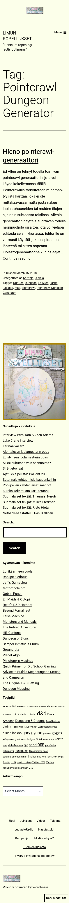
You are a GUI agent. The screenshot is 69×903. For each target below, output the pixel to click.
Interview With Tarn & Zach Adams (28, 435)
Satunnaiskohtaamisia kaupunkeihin (29, 479)
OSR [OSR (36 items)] (40, 745)
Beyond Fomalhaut (16, 610)
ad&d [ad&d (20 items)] (12, 706)
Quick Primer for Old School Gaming (29, 666)
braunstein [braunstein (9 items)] (7, 714)
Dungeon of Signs (16, 638)
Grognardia (11, 649)
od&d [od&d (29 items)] (33, 745)
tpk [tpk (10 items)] (62, 757)
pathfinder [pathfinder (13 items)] (50, 745)
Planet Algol (11, 655)
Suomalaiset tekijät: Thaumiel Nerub (29, 496)
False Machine (13, 616)
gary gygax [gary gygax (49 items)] (32, 732)
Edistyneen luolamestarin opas (25, 457)
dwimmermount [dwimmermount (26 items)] (14, 726)
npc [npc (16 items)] (26, 745)
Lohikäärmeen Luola (18, 571)
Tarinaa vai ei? (13, 446)
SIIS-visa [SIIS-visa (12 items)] (41, 756)
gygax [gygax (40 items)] (57, 733)
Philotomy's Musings (18, 661)
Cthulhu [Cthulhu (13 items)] (32, 714)
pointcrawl (28, 288)
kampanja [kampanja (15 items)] (48, 739)
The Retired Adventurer (19, 627)
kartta (54, 283)
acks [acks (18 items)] (6, 706)
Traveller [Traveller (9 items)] (6, 762)
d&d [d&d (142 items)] (41, 713)
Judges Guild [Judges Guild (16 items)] (34, 739)
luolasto (8, 288)
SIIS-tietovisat (13, 468)
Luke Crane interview (18, 440)
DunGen (18, 283)
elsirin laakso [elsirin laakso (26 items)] (12, 733)
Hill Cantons (12, 633)
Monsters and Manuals (20, 621)
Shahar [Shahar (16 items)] (32, 756)
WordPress (41, 887)
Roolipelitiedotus (15, 577)
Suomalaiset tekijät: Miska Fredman (29, 502)
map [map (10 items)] (5, 745)
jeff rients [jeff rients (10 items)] (21, 739)
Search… (9, 522)
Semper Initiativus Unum (21, 644)
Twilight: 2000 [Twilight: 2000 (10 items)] (38, 762)
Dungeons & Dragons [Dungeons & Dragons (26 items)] (30, 721)
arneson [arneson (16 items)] (21, 706)
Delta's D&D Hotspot (17, 605)
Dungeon (31, 283)
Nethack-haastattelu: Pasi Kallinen (28, 513)
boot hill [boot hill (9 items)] (61, 706)
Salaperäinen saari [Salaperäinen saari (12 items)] (38, 751)
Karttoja (28, 278)
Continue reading (17, 258)
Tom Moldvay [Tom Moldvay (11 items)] (53, 756)
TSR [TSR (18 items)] (13, 762)
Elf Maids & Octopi (16, 599)
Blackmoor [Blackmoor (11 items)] (52, 706)
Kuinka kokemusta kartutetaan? (26, 491)
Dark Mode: (56, 898)
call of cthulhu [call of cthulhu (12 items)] (20, 714)
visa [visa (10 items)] (31, 768)
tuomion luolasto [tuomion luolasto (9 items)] (24, 762)
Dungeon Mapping (16, 688)
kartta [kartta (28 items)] (59, 739)
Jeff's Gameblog (15, 582)
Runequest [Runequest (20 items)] (22, 751)
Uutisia (39, 278)
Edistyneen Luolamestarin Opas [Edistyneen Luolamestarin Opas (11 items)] (41, 727)
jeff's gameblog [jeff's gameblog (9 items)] (9, 739)
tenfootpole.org (14, 588)
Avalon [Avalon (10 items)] (30, 706)
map (17, 288)
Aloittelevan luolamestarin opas (26, 452)
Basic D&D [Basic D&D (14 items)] (40, 706)
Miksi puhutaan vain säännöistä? (27, 463)
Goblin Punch (12, 594)
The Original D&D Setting (21, 683)
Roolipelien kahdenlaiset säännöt (27, 485)
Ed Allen (43, 283)
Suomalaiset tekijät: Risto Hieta (26, 507)
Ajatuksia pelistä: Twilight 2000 (25, 474)
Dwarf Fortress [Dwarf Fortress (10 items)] (53, 721)
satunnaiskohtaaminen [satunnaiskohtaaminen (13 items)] (15, 756)
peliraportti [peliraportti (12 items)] (8, 751)
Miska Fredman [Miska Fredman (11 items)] (15, 745)
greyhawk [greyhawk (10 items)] (47, 733)
